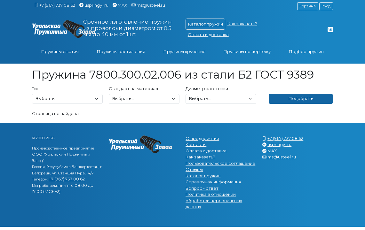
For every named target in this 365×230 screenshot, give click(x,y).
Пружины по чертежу (247, 51)
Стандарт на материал (133, 88)
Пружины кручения (184, 51)
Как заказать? (242, 23)
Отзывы (194, 169)
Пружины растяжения (121, 51)
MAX (122, 5)
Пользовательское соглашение (220, 163)
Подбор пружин (306, 51)
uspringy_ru (96, 5)
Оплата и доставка (208, 34)
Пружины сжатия (60, 51)
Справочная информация (213, 181)
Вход (325, 6)
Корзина (307, 6)
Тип (35, 88)
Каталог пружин (205, 24)
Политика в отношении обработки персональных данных (214, 200)
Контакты (196, 144)
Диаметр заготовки (207, 88)
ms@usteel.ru (151, 5)
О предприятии (202, 138)
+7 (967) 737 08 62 (57, 5)
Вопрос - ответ (202, 188)
